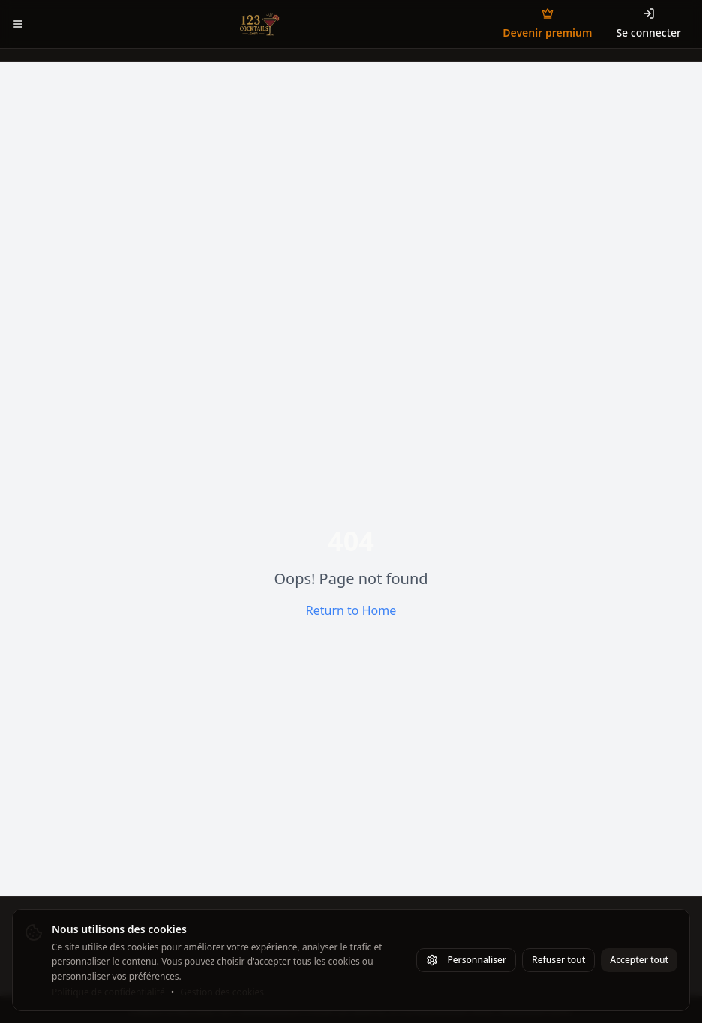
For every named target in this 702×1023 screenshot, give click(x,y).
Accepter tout (639, 959)
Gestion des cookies (222, 992)
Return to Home (351, 610)
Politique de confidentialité (108, 992)
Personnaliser (466, 959)
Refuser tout (558, 959)
